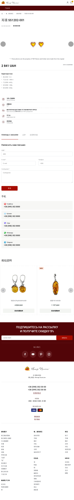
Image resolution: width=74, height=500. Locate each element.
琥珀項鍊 (36, 446)
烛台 (35, 487)
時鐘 (35, 465)
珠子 (66, 435)
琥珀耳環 (18, 13)
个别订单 (4, 474)
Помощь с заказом (9, 135)
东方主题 (4, 466)
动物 (2, 452)
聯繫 (66, 473)
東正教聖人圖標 (6, 438)
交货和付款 (34, 135)
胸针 (35, 441)
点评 (24, 135)
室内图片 (4, 463)
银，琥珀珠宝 (9, 13)
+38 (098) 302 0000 (12, 216)
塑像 (35, 479)
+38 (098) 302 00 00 (37, 386)
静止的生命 (4, 471)
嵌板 (2, 449)
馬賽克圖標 (4, 487)
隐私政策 (37, 416)
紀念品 (3, 484)
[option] (24, 136)
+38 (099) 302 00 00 (37, 389)
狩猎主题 (4, 455)
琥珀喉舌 (36, 484)
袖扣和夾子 (37, 452)
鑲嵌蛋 (36, 490)
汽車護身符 (37, 481)
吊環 (35, 449)
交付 (66, 470)
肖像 (2, 444)
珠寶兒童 (68, 449)
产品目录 (5, 8)
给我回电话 (37, 393)
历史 (66, 467)
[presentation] (3, 44)
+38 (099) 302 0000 (12, 206)
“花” (2, 460)
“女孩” (3, 458)
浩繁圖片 (4, 469)
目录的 (67, 462)
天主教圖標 (4, 441)
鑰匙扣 (36, 473)
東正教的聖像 (5, 435)
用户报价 (37, 419)
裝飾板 (36, 470)
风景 (2, 446)
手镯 (35, 438)
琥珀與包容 (37, 476)
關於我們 (68, 465)
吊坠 (35, 444)
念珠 (66, 444)
